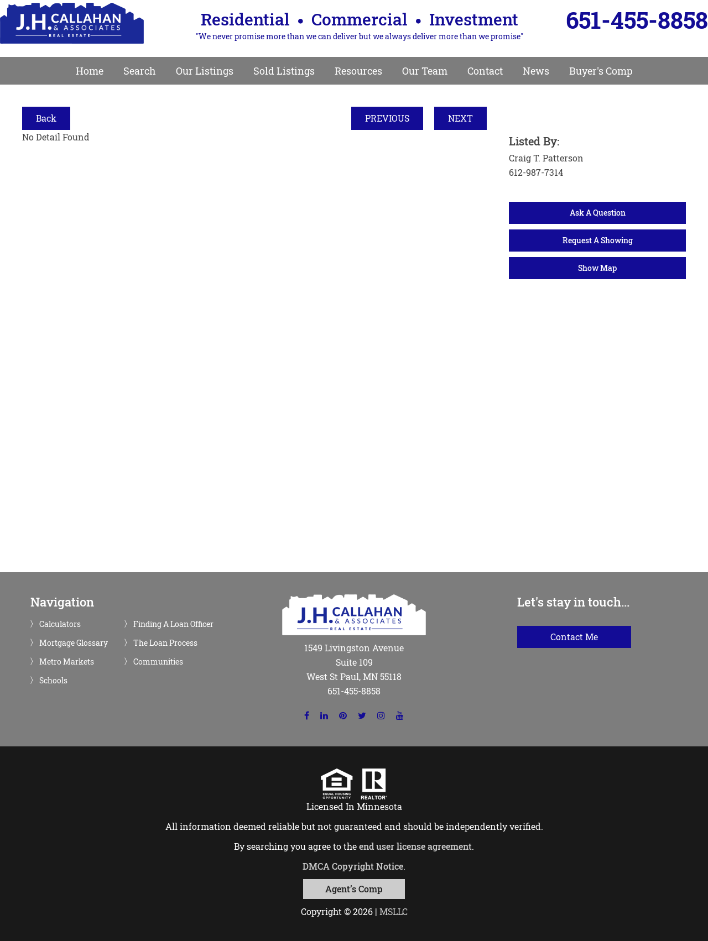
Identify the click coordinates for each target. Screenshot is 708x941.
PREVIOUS (387, 118)
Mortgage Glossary (73, 643)
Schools (53, 680)
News (536, 70)
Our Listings (204, 70)
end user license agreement (415, 846)
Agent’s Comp (354, 889)
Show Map (597, 268)
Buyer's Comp (601, 70)
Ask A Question (598, 212)
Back (46, 118)
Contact (485, 70)
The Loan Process (165, 643)
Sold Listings (284, 70)
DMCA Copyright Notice (353, 866)
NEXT (460, 118)
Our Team (424, 70)
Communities (158, 662)
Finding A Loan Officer (173, 624)
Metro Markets (66, 662)
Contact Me (574, 636)
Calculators (60, 624)
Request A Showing (598, 240)
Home (89, 70)
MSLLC (393, 911)
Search (139, 70)
